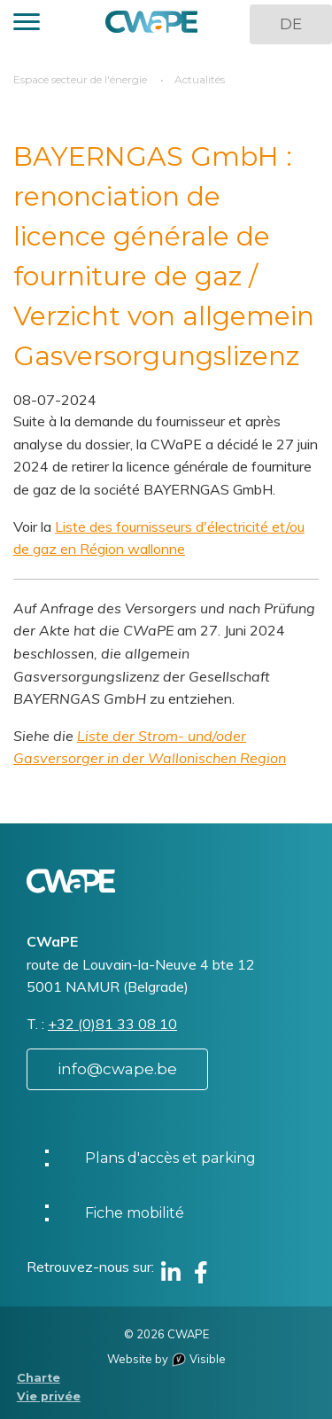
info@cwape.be (117, 1069)
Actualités (199, 79)
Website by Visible (166, 1359)
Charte (38, 1377)
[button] (26, 24)
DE (291, 24)
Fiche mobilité (134, 1213)
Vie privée (49, 1396)
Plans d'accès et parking (170, 1158)
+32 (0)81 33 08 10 (112, 1024)
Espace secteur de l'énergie (80, 79)
